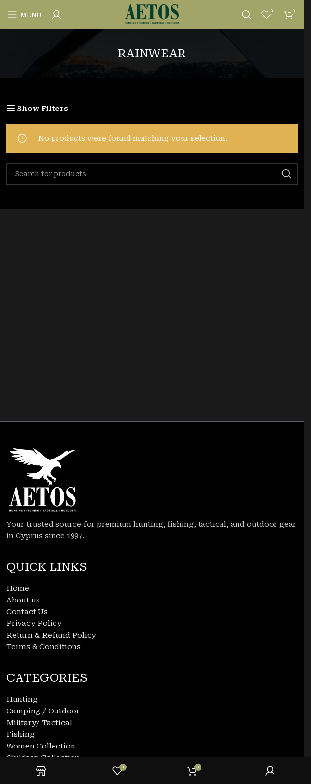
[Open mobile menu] (24, 14)
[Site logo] (152, 14)
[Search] (246, 14)
